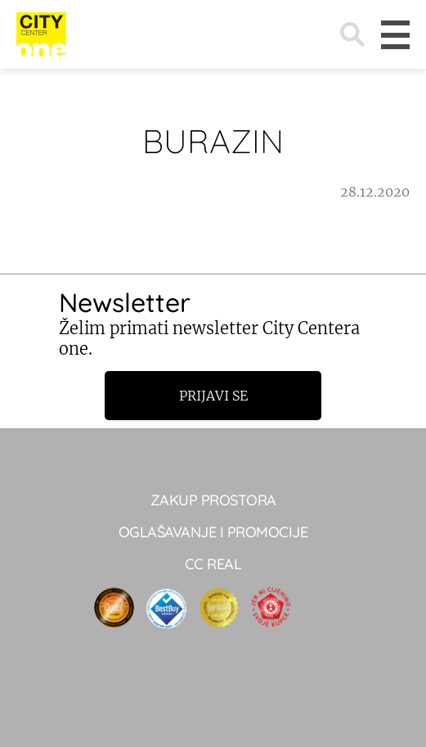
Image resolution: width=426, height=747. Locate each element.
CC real (213, 564)
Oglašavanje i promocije (213, 532)
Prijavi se (213, 395)
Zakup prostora (213, 500)
